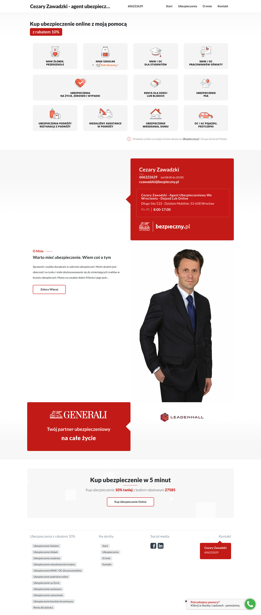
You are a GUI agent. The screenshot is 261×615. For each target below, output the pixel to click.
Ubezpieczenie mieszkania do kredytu (54, 564)
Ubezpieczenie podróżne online (51, 576)
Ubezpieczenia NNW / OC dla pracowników (58, 570)
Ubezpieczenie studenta (47, 558)
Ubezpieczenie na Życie (46, 582)
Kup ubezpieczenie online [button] (130, 502)
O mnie (207, 6)
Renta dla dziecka (43, 607)
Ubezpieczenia (187, 6)
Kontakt (223, 6)
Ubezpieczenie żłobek (46, 552)
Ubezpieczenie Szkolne (46, 545)
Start (169, 6)
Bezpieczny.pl (191, 139)
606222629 (131, 6)
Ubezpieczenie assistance (48, 589)
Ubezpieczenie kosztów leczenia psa (53, 601)
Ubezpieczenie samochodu (48, 595)
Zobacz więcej (49, 289)
